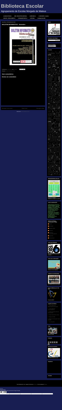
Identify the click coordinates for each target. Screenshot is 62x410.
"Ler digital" (51, 57)
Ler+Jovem (50, 144)
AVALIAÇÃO (50, 81)
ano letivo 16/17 (56, 71)
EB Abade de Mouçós (54, 107)
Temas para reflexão (52, 171)
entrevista (56, 111)
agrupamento (51, 69)
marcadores (50, 146)
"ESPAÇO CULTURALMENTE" (53, 233)
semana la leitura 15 (53, 169)
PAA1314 (50, 155)
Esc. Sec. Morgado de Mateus (54, 114)
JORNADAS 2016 (54, 134)
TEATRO (56, 170)
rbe (48, 160)
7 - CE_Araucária (51, 321)
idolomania (56, 130)
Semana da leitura (57, 166)
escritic (57, 121)
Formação (50, 129)
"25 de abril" (52, 51)
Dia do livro (53, 104)
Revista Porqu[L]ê (51, 163)
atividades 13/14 (52, 78)
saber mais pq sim (51, 164)
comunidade (58, 94)
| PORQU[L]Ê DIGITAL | (22, 18)
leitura (51, 135)
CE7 (54, 88)
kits (59, 134)
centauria (35, 384)
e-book (58, 105)
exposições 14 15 (51, 127)
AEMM (50, 223)
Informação (50, 131)
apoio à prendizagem (51, 72)
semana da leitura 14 (53, 167)
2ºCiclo (58, 60)
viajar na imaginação (56, 174)
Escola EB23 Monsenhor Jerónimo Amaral (54, 118)
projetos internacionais (54, 159)
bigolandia (51, 235)
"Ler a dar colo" (57, 56)
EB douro (50, 108)
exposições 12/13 (52, 124)
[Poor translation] (4, 392)
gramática (56, 129)
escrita (53, 121)
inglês (57, 131)
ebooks (49, 109)
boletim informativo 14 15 (54, 84)
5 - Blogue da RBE (51, 316)
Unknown (51, 230)
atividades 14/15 (52, 79)
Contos (49, 98)
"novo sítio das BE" (57, 57)
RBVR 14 (52, 160)
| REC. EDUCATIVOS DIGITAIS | (20, 16)
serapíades (50, 170)
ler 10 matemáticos (53, 139)
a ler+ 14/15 (54, 67)
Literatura (50, 145)
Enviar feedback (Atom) (25, 111)
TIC (58, 171)
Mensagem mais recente (7, 108)
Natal (53, 154)
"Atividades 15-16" (54, 53)
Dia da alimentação (53, 103)
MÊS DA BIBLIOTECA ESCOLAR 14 (54, 147)
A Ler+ (58, 66)
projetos (58, 158)
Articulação (57, 73)
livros (57, 145)
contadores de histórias (54, 97)
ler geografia (56, 143)
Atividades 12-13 (53, 77)
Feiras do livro (56, 128)
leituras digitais (56, 135)
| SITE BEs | (32, 18)
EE (52, 109)
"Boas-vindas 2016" (51, 56)
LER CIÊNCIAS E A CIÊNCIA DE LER (54, 141)
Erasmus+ (49, 112)
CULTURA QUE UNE (55, 100)
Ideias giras (50, 130)
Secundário (53, 165)
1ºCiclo (53, 60)
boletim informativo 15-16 (54, 85)
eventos (49, 123)
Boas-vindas (54, 82)
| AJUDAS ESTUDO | (7, 16)
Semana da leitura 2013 (53, 168)
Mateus (55, 146)
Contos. (53, 98)
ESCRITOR (50, 122)
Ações (57, 68)
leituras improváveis (53, 136)
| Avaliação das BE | (41, 18)
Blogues (49, 82)
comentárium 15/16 (51, 94)
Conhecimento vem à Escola (54, 96)
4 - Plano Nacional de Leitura (53, 314)
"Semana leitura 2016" (54, 58)
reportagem (57, 162)
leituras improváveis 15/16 (54, 138)
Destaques (57, 102)
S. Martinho (57, 163)
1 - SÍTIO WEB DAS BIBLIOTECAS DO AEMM (53, 306)
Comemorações (56, 93)
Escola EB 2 (50, 116)
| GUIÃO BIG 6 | (33, 16)
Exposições (56, 123)
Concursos (54, 95)
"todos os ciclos (52, 59)
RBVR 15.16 (58, 160)
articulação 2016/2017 (56, 75)
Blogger (45, 384)
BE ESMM (51, 226)
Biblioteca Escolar (22, 6)
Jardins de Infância (51, 132)
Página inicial (24, 108)
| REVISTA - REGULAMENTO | (9, 18)
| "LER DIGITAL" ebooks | (43, 16)
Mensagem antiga (40, 108)
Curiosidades (50, 101)
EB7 (56, 108)
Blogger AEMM (52, 228)
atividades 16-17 (52, 80)
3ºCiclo (54, 63)
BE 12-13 (56, 81)
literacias (56, 144)
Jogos (54, 133)
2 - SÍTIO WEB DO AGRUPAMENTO (51, 309)
